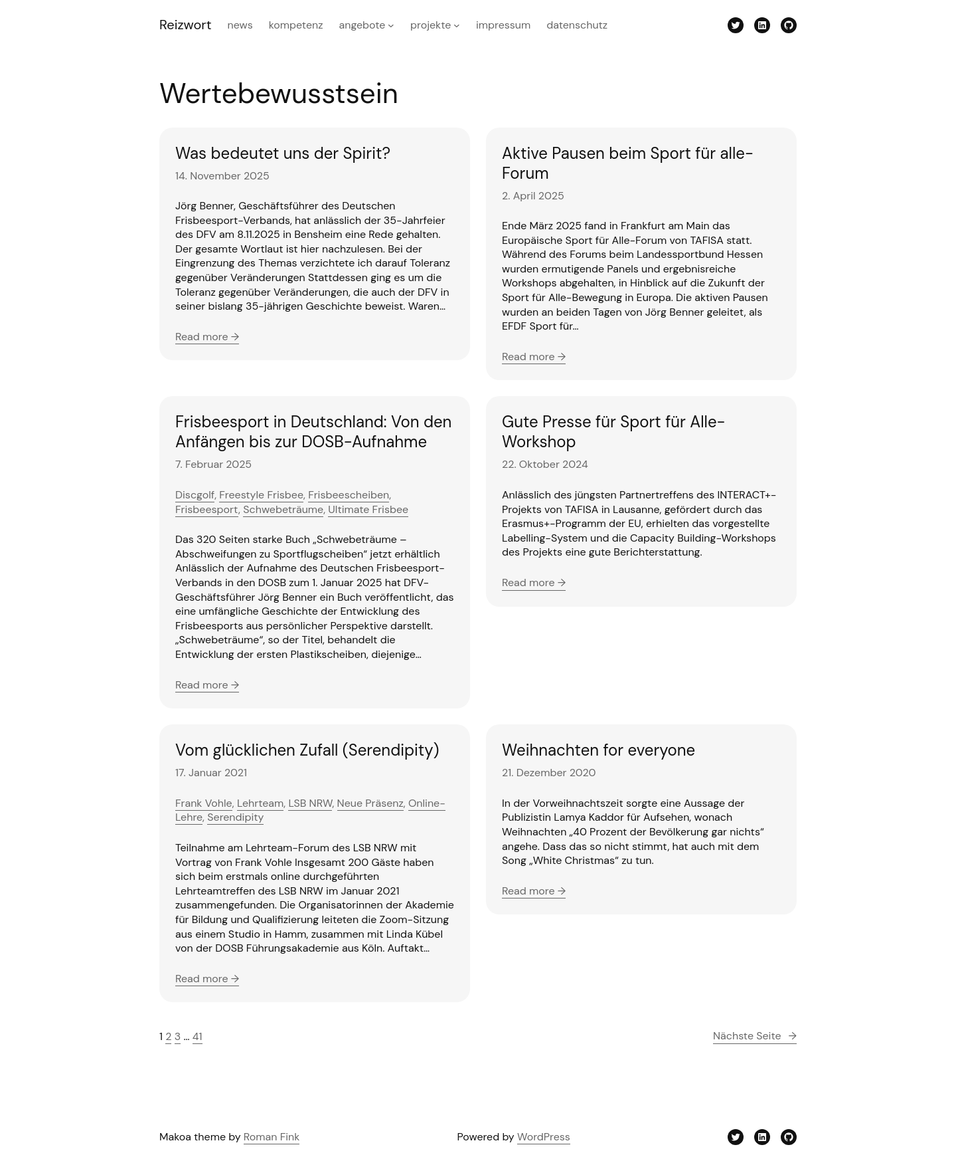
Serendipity (235, 817)
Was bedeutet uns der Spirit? (282, 153)
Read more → (207, 337)
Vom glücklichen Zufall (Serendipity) (307, 750)
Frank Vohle (203, 803)
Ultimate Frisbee (368, 509)
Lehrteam (260, 803)
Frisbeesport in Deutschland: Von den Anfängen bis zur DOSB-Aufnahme (313, 432)
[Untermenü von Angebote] (391, 25)
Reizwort (185, 24)
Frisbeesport (206, 509)
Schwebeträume (283, 509)
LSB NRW (310, 803)
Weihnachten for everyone (598, 750)
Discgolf (194, 495)
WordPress (543, 1137)
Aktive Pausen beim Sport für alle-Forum (628, 163)
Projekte (430, 25)
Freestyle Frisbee (261, 495)
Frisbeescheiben (348, 495)
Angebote (362, 25)
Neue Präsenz (370, 803)
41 (197, 1036)
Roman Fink (272, 1137)
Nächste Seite (755, 1036)
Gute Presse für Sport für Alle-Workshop (614, 432)
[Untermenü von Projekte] (456, 25)
